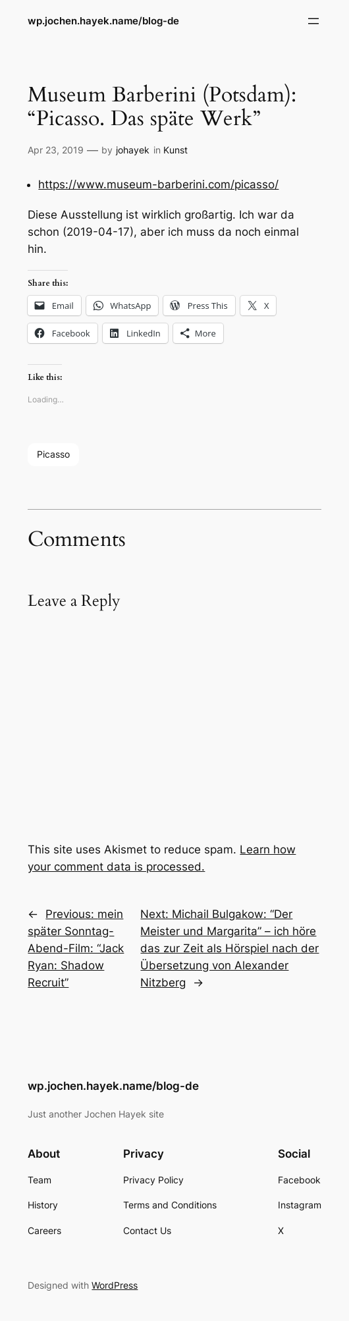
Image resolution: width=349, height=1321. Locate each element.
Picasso (53, 454)
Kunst (175, 149)
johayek (132, 149)
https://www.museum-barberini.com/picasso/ (158, 184)
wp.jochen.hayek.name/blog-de (103, 20)
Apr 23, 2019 (56, 149)
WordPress (115, 1285)
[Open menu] (313, 21)
